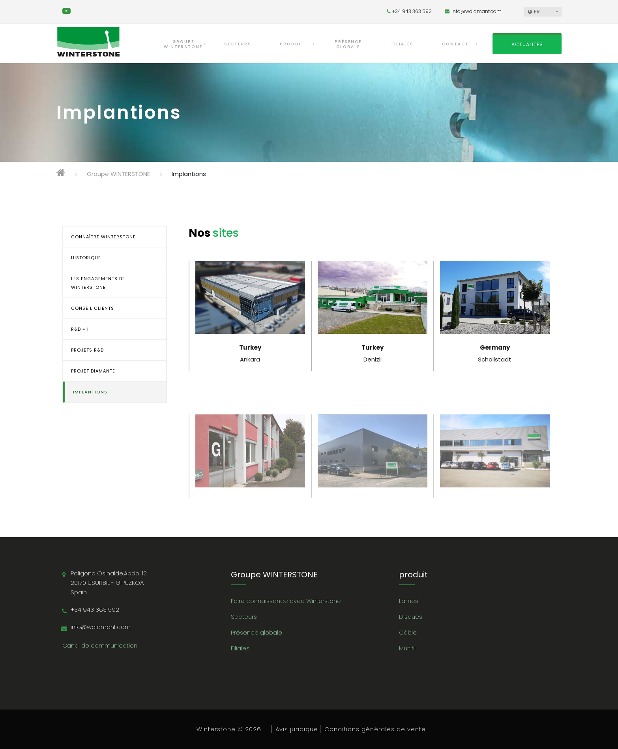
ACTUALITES (527, 44)
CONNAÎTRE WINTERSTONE (103, 237)
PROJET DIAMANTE (93, 371)
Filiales (240, 648)
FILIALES (402, 44)
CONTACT (455, 44)
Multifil (407, 648)
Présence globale (256, 632)
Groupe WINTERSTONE (183, 44)
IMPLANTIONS (90, 392)
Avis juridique (296, 729)
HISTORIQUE (86, 258)
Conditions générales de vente (375, 729)
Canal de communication (99, 645)
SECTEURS (237, 44)
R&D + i (80, 329)
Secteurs (244, 616)
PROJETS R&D (87, 350)
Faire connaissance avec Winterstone (286, 601)
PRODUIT (292, 44)
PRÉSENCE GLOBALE (348, 44)
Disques (410, 616)
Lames (408, 601)
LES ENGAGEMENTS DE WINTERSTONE (98, 282)
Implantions (189, 174)
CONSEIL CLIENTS (92, 308)
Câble (408, 632)
